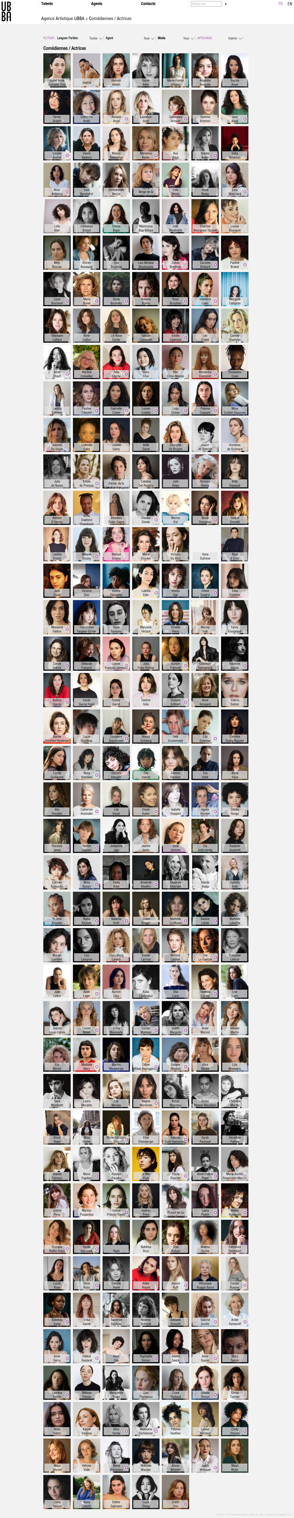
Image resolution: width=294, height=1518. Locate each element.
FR (281, 3)
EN (290, 3)
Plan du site (256, 1514)
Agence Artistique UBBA (63, 18)
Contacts (148, 3)
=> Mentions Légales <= (277, 1514)
